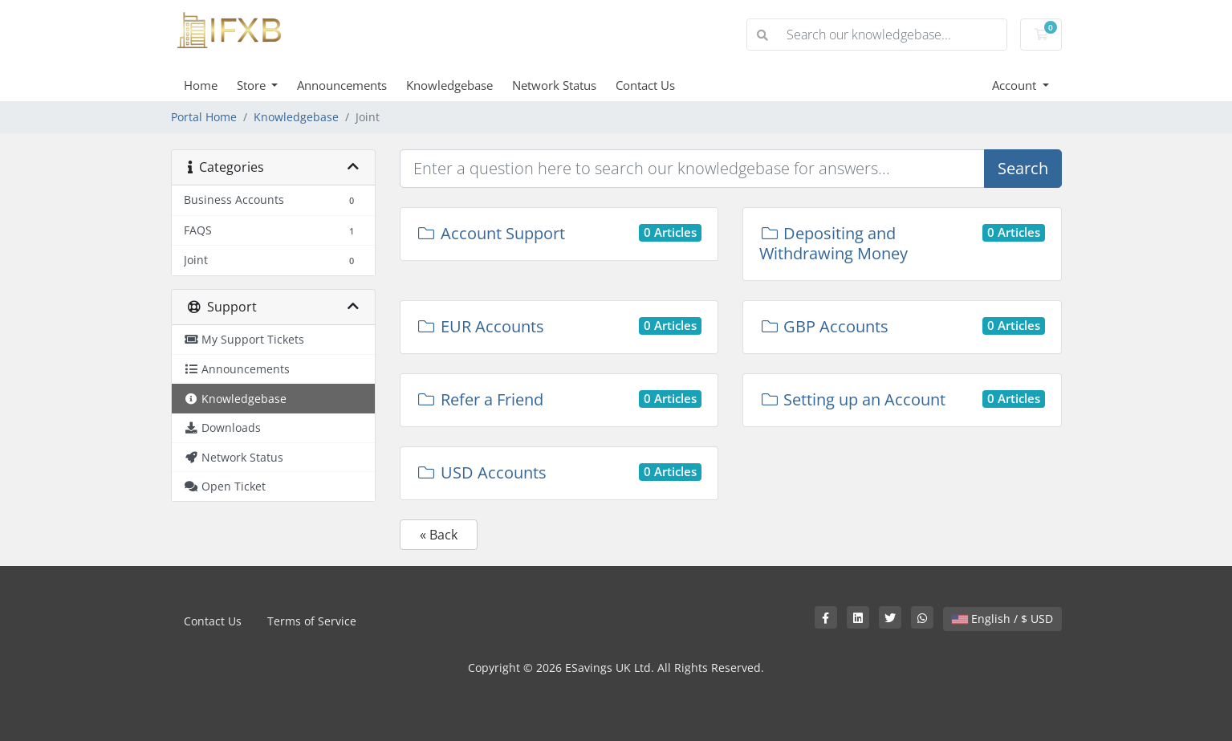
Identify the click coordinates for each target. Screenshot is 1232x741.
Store (253, 85)
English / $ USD (1002, 618)
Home (201, 85)
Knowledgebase (449, 85)
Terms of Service (311, 621)
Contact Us (645, 85)
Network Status (554, 85)
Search (1023, 168)
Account (1015, 85)
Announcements (342, 85)
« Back (438, 535)
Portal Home (204, 116)
